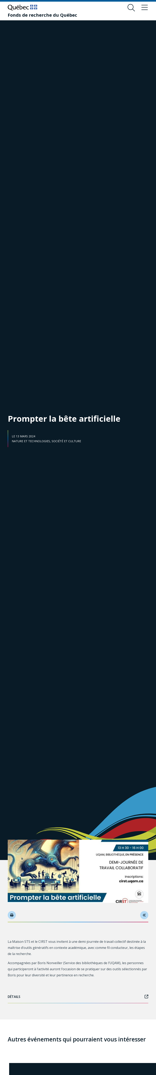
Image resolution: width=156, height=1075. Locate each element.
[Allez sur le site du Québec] (22, 7)
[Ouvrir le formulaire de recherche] (131, 7)
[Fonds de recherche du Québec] (42, 14)
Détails (78, 996)
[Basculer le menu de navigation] (144, 7)
